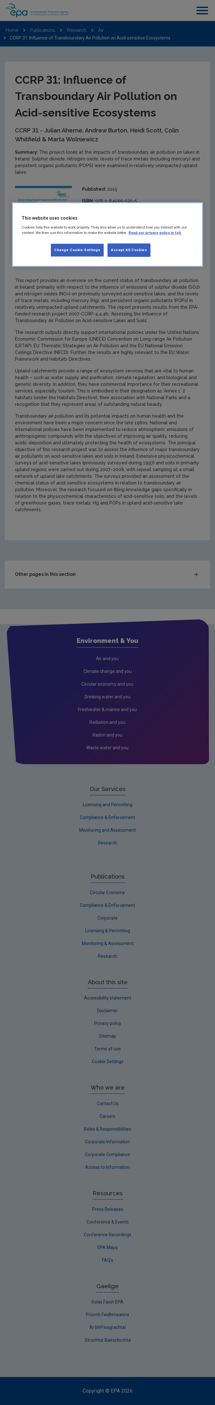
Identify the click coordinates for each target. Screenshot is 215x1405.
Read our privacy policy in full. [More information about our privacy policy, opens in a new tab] (155, 232)
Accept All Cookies (129, 250)
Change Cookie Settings (77, 250)
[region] (107, 234)
